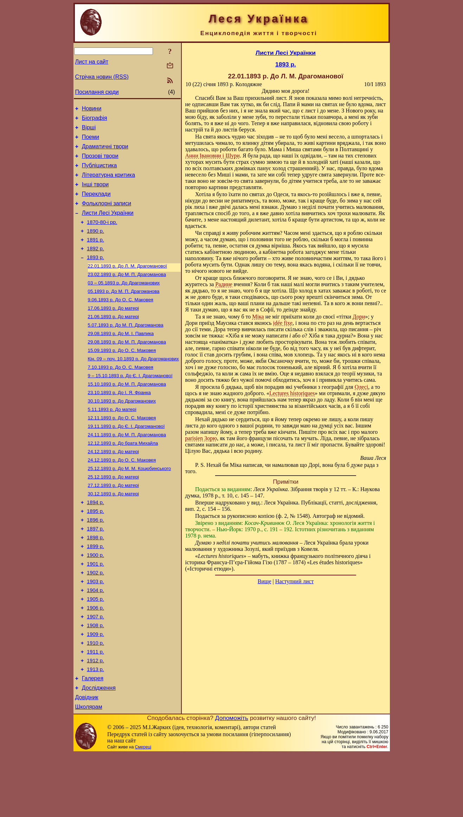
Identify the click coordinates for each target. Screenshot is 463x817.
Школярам (88, 770)
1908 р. (95, 679)
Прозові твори (100, 162)
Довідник (86, 759)
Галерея (92, 738)
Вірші (89, 131)
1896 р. (95, 561)
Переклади (96, 204)
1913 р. (95, 728)
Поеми (90, 141)
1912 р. (95, 718)
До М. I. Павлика (121, 357)
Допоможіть (231, 780)
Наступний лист (294, 581)
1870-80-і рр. (102, 236)
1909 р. (95, 688)
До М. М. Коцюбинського (129, 504)
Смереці (143, 810)
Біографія (94, 120)
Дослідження (99, 749)
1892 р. (95, 265)
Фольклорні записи (106, 215)
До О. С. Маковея (121, 321)
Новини (92, 109)
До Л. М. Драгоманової (127, 284)
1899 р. (95, 590)
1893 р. (95, 275)
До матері (113, 330)
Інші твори (95, 194)
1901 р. (95, 610)
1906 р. (95, 659)
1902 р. (95, 620)
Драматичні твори (105, 152)
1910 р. (95, 698)
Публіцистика (99, 173)
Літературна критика (108, 183)
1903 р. (95, 629)
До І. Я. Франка (119, 421)
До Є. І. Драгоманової (130, 403)
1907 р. (95, 669)
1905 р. (95, 649)
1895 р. (95, 551)
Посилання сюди (97, 92)
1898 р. (95, 580)
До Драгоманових (124, 302)
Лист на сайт (92, 62)
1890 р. (95, 246)
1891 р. (95, 255)
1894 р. (95, 541)
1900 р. (95, 600)
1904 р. (95, 639)
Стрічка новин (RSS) (102, 77)
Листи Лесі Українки (108, 226)
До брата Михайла (123, 476)
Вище (264, 581)
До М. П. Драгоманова (127, 293)
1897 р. (95, 570)
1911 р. (95, 708)
